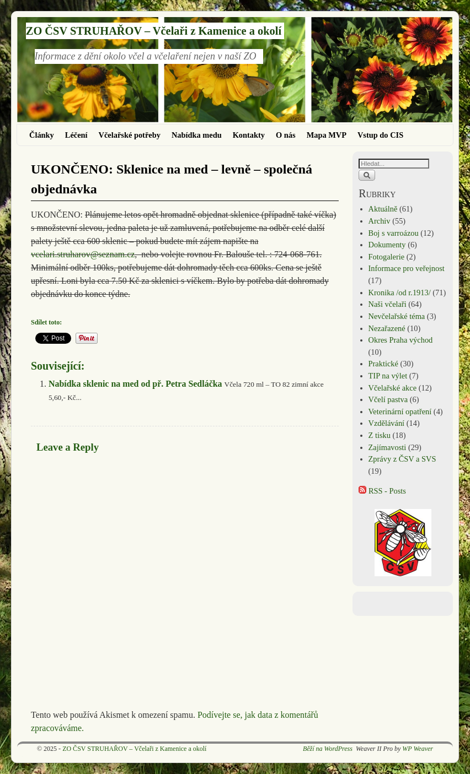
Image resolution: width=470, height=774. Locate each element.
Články (41, 135)
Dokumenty (387, 244)
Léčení (76, 135)
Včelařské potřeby (130, 135)
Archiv (379, 220)
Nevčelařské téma (396, 316)
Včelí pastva (388, 399)
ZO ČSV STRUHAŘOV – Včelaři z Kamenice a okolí (153, 31)
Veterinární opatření (400, 411)
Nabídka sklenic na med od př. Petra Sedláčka (135, 383)
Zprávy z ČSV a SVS (402, 458)
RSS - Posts (382, 490)
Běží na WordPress (327, 749)
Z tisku (379, 435)
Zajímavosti (387, 447)
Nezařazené (386, 328)
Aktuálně (383, 208)
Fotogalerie (386, 256)
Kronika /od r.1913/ (399, 292)
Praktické (383, 363)
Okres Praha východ (400, 339)
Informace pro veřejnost (406, 268)
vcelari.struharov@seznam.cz (83, 254)
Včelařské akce (392, 387)
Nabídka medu (197, 135)
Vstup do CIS (380, 135)
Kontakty (249, 135)
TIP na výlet (388, 375)
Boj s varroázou (393, 233)
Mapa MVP (326, 135)
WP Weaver (417, 749)
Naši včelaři (387, 304)
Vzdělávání (386, 423)
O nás (286, 135)
